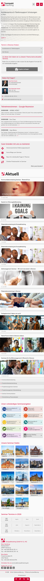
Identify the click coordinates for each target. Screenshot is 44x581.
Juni (37, 519)
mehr (3, 37)
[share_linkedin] (28, 579)
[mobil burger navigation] (33, 4)
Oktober (16, 531)
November (27, 531)
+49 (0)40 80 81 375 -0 (10, 549)
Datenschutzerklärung (32, 572)
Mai (27, 519)
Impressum (22, 575)
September (37, 525)
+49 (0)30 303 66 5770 (10, 560)
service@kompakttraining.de (20, 563)
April (16, 519)
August (27, 525)
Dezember (37, 531)
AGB (7, 572)
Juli (17, 525)
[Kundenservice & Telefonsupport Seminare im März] (37, 4)
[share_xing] (16, 579)
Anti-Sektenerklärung (16, 572)
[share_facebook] (20, 579)
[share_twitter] (24, 579)
